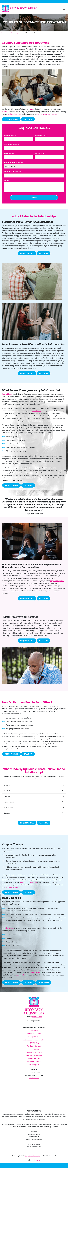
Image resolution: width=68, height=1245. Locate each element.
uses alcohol (36, 410)
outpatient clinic (22, 974)
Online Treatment (34, 1058)
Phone (9, 153)
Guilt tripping (9, 807)
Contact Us (34, 1030)
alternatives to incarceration (46, 114)
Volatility (7, 785)
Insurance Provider (12, 172)
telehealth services (14, 114)
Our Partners (34, 1049)
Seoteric (37, 1160)
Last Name (41, 135)
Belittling (7, 796)
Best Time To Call (40, 153)
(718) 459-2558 (36, 1016)
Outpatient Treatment (34, 1052)
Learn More (43, 982)
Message (6, 181)
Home (3, 33)
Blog (8, 33)
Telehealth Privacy (34, 1046)
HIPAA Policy (34, 1043)
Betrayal (7, 813)
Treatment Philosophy (34, 1055)
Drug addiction (7, 394)
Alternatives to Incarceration (34, 1039)
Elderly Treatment (34, 1061)
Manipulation (9, 802)
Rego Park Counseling (33, 1155)
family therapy (36, 972)
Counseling (14, 33)
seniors (4, 111)
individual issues (12, 887)
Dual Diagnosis (34, 1064)
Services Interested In (13, 162)
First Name (10, 135)
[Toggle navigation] (64, 9)
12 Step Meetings (34, 1036)
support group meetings (28, 882)
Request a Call (11, 119)
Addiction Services (34, 1033)
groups (31, 109)
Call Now (28, 119)
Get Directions (34, 1077)
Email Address (11, 144)
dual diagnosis (9, 928)
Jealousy (7, 791)
